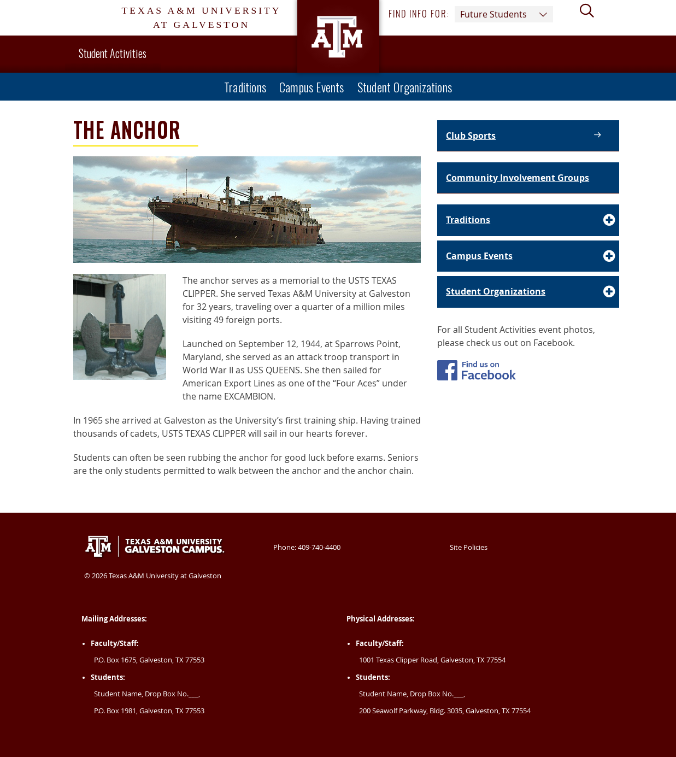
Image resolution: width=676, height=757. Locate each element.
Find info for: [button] (471, 14)
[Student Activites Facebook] (476, 372)
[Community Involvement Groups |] (528, 177)
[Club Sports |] (528, 135)
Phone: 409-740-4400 (306, 547)
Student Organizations (404, 87)
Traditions (245, 87)
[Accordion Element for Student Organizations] (528, 292)
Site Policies (468, 547)
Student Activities (112, 53)
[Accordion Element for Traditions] (528, 220)
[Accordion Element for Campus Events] (528, 256)
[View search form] (591, 18)
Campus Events (311, 87)
